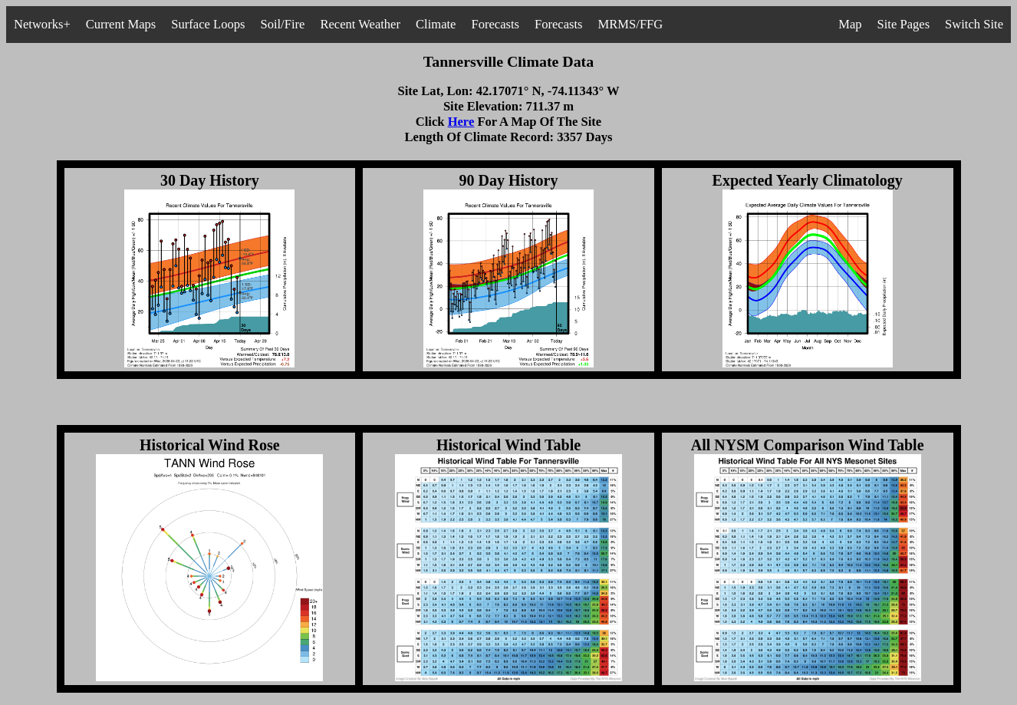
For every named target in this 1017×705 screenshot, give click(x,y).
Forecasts (495, 24)
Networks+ (42, 24)
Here (461, 121)
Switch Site (974, 24)
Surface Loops (208, 24)
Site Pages (903, 24)
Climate (436, 24)
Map (849, 24)
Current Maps (121, 24)
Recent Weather (360, 24)
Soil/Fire (282, 24)
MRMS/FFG (630, 24)
